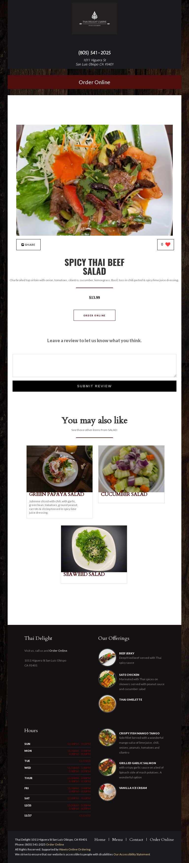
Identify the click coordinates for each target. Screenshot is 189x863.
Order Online (94, 82)
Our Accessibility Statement (131, 854)
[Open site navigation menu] (94, 43)
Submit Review (94, 386)
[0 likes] (166, 245)
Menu (117, 839)
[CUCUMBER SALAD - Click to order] (131, 491)
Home (100, 839)
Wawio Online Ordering (74, 849)
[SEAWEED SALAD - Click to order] (94, 571)
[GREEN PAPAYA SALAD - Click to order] (60, 491)
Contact (136, 839)
